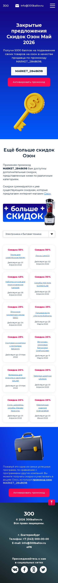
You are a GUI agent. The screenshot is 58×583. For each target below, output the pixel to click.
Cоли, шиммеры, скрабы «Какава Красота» (15, 408)
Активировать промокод (29, 82)
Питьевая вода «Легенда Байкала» (42, 314)
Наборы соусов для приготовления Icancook (15, 284)
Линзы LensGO (43, 255)
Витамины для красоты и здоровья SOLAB (15, 378)
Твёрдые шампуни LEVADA (43, 377)
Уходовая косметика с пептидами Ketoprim (15, 346)
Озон (47, 193)
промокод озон (42, 479)
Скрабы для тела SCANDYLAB (42, 284)
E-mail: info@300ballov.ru (29, 543)
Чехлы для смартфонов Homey (15, 256)
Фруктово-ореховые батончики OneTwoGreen (42, 346)
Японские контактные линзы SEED (15, 314)
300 (6, 5)
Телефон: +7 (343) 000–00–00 (29, 539)
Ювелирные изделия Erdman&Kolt (43, 408)
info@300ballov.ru (32, 5)
